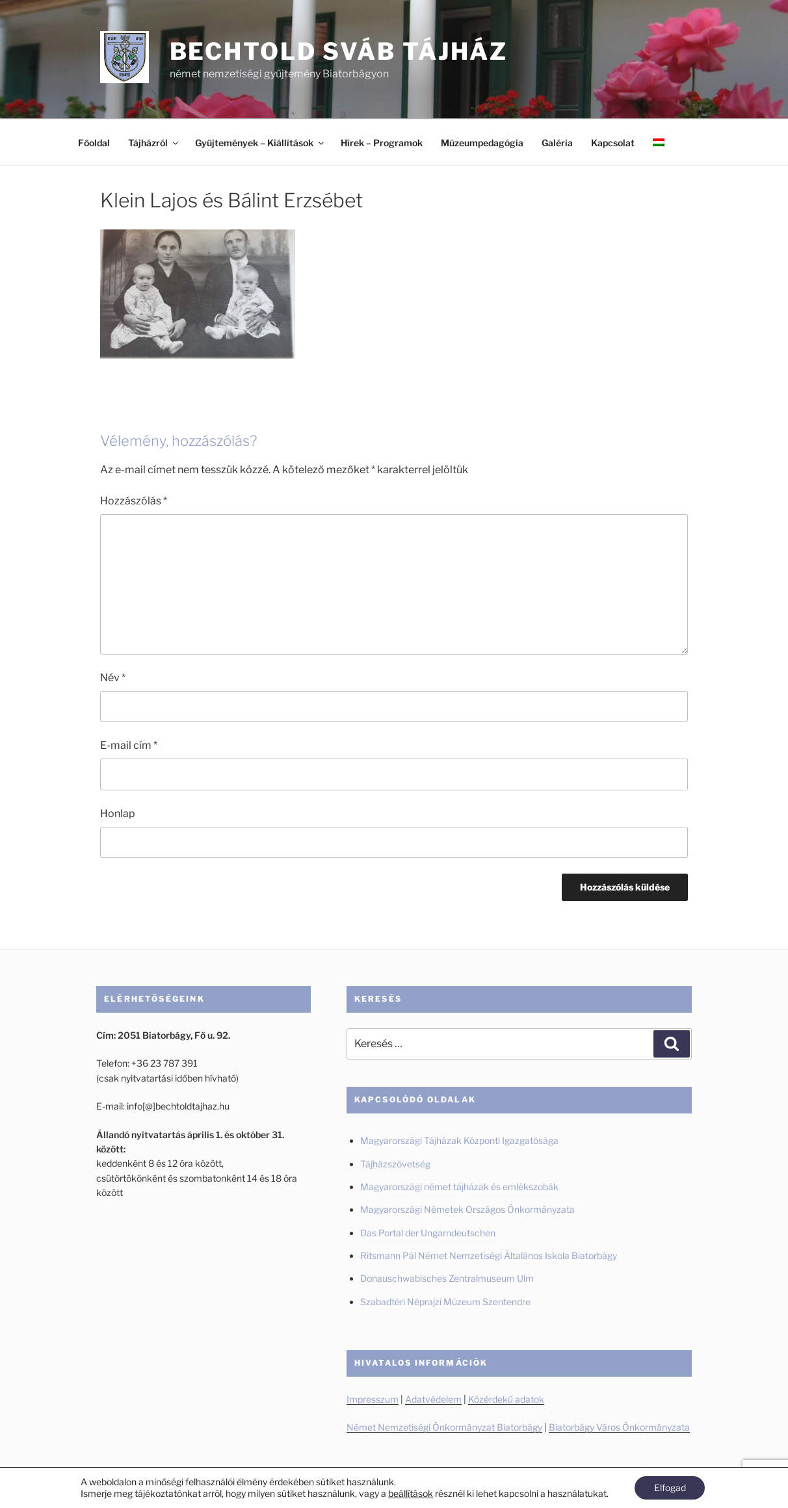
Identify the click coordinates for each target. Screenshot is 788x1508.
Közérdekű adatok (506, 1399)
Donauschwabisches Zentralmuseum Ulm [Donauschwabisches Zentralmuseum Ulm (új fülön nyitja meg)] (447, 1278)
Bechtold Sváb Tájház (339, 51)
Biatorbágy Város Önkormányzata (619, 1427)
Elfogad (670, 1487)
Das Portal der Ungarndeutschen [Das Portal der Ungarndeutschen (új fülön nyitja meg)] (427, 1232)
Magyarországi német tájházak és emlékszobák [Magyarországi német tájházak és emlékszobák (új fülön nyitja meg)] (459, 1186)
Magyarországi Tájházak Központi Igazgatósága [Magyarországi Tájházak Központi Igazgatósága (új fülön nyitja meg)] (459, 1140)
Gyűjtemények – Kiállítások (260, 142)
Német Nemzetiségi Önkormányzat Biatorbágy (444, 1427)
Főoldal (94, 142)
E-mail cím (128, 745)
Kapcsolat (613, 142)
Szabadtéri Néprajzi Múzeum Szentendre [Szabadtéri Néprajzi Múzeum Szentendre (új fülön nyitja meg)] (446, 1301)
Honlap (117, 813)
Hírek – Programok (382, 142)
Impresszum (373, 1399)
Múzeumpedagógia (482, 142)
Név (112, 677)
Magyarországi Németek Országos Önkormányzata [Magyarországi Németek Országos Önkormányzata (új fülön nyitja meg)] (467, 1209)
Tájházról (154, 142)
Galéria (557, 142)
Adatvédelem (433, 1399)
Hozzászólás (133, 501)
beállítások (409, 1493)
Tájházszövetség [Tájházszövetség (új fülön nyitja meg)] (395, 1163)
